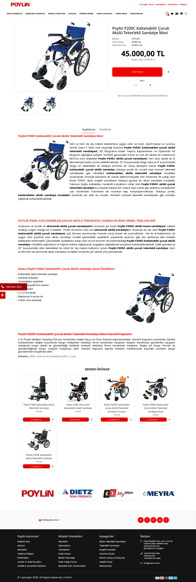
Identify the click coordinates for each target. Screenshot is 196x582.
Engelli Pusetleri (56, 13)
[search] (187, 14)
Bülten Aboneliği (66, 557)
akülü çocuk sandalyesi (49, 356)
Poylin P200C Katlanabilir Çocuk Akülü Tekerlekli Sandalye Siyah (156, 408)
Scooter (72, 13)
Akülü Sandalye (14, 13)
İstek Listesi (64, 553)
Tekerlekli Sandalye (35, 13)
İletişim (143, 4)
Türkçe (183, 4)
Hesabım (63, 541)
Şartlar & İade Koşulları (29, 561)
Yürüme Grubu (86, 13)
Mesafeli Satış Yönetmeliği (71, 566)
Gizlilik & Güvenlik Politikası (31, 566)
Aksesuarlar (136, 13)
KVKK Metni (23, 557)
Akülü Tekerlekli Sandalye (112, 541)
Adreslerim (64, 549)
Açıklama (88, 129)
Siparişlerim (64, 545)
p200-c (66, 356)
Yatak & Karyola (104, 13)
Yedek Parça (121, 13)
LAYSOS (67, 577)
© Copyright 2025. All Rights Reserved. (40, 577)
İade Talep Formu (67, 561)
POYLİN (136, 38)
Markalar (22, 549)
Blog (151, 4)
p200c (32, 356)
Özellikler (105, 129)
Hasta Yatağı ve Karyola (112, 557)
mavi (73, 356)
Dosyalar (173, 4)
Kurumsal (161, 4)
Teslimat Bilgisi (25, 553)
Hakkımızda (23, 541)
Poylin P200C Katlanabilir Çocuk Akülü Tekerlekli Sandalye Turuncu (117, 408)
